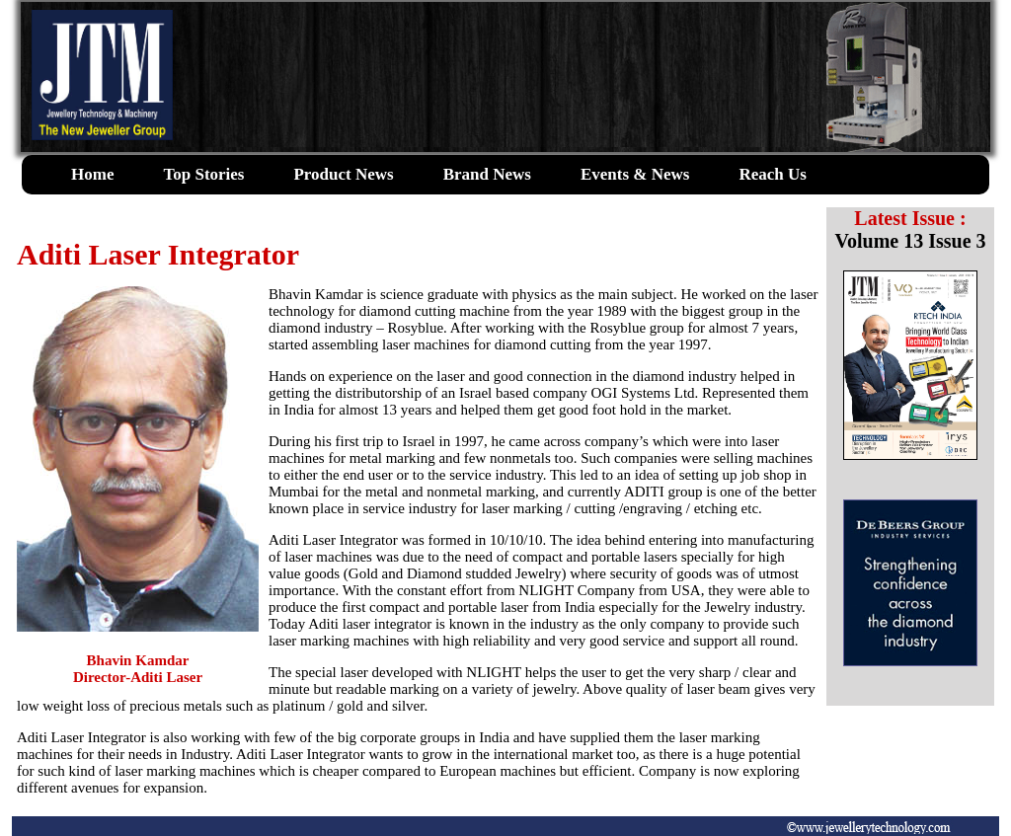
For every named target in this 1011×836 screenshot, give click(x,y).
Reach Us (772, 174)
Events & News (635, 174)
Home (92, 174)
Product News (343, 174)
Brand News (487, 174)
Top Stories (203, 174)
